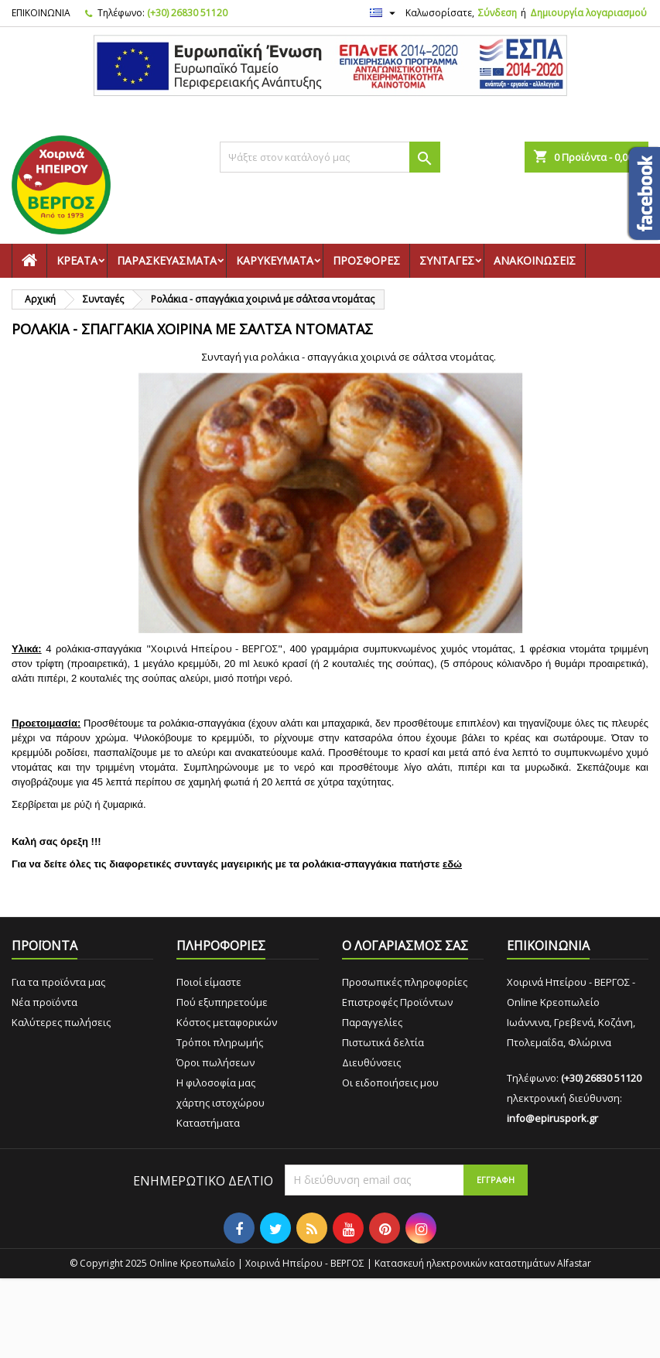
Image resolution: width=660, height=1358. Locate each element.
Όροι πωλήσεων (215, 1062)
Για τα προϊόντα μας (58, 982)
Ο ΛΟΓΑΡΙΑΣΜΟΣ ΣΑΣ (405, 945)
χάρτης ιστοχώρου (220, 1103)
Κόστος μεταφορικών (226, 1022)
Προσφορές (366, 260)
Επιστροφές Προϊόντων (397, 1002)
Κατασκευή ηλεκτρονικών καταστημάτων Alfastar (482, 1263)
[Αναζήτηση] (329, 157)
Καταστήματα (208, 1123)
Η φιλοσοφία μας (215, 1082)
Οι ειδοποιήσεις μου (390, 1082)
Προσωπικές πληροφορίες (404, 982)
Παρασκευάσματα (167, 260)
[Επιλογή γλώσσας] (384, 13)
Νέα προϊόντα (44, 1002)
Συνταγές (446, 260)
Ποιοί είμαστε (208, 982)
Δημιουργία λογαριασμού (588, 12)
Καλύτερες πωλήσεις (61, 1022)
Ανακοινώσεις (535, 260)
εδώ (452, 864)
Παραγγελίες (372, 1022)
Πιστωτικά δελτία (383, 1042)
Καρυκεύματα (274, 260)
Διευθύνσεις (371, 1062)
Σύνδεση (497, 12)
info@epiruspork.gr (552, 1118)
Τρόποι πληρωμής (219, 1042)
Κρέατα (76, 260)
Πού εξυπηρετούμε (222, 1002)
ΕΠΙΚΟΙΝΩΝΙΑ (41, 12)
